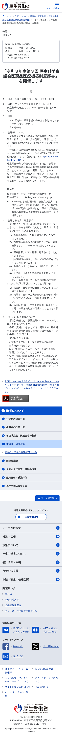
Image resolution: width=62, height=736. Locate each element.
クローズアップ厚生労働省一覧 (21, 610)
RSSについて (42, 686)
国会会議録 (12, 460)
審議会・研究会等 (15, 444)
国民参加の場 (31, 517)
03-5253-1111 (32, 724)
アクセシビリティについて (46, 680)
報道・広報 (31, 536)
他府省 (8, 594)
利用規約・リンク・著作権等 (16, 671)
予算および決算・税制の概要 (21, 469)
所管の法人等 (12, 599)
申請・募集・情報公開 (31, 579)
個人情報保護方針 (44, 669)
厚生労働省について (31, 554)
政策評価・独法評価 (16, 477)
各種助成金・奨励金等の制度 (21, 435)
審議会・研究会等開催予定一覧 (21, 452)
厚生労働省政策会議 (16, 486)
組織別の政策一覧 (15, 427)
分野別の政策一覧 (15, 419)
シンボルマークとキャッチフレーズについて (16, 680)
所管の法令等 (31, 571)
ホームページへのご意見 (16, 694)
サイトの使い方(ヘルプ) (17, 686)
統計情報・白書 (31, 562)
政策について (31, 545)
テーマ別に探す (31, 528)
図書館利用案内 (13, 605)
